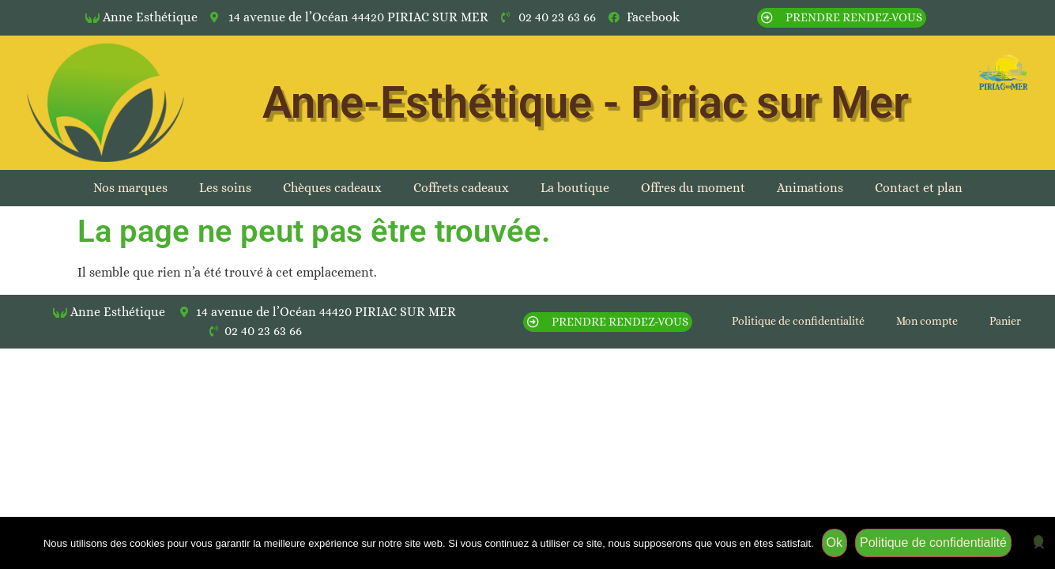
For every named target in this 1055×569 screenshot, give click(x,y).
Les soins (225, 187)
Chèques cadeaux (332, 187)
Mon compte (927, 321)
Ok (834, 542)
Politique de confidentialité (798, 321)
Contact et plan (919, 187)
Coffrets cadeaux (461, 187)
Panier (1005, 321)
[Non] (1038, 541)
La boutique (575, 187)
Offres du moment (693, 187)
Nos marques (130, 187)
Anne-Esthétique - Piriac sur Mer (585, 103)
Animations (810, 187)
